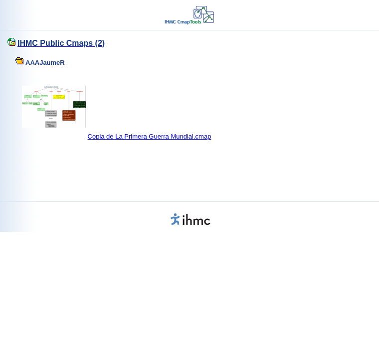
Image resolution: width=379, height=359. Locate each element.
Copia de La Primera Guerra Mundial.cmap (149, 136)
